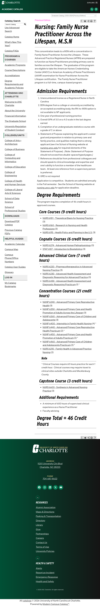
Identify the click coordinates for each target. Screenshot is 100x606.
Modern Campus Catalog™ (56, 604)
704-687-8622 (50, 478)
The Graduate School (15, 121)
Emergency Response (47, 577)
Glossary (9, 272)
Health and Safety (45, 581)
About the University (15, 110)
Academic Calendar (15, 244)
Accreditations (12, 75)
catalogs (27, 600)
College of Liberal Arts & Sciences (13, 191)
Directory (40, 520)
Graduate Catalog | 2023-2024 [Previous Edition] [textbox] (69, 16)
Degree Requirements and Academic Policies (14, 84)
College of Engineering (11, 174)
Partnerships (42, 534)
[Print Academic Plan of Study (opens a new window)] (81, 21)
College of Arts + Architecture (13, 142)
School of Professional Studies (15, 209)
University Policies (45, 551)
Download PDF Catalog (12, 223)
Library (39, 525)
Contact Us (41, 542)
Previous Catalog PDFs (13, 232)
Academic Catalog (12, 9)
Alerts (39, 568)
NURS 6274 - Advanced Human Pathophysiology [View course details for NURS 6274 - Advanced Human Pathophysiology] (67, 245)
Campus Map (11, 249)
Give (38, 529)
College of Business (15, 149)
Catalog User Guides (15, 267)
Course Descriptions (15, 70)
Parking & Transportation (48, 516)
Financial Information (15, 116)
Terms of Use (42, 547)
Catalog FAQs (12, 51)
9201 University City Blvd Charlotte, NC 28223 (50, 465)
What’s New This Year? (13, 44)
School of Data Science (12, 200)
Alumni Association (45, 507)
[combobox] (73, 15)
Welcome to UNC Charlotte (13, 104)
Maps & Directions (45, 512)
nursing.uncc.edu (49, 148)
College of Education (15, 167)
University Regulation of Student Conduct (15, 128)
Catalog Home (12, 37)
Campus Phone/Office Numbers (11, 258)
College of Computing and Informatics (12, 158)
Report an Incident (45, 572)
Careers (40, 538)
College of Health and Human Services (15, 183)
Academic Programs (15, 65)
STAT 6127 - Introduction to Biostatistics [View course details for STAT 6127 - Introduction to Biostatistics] (62, 249)
